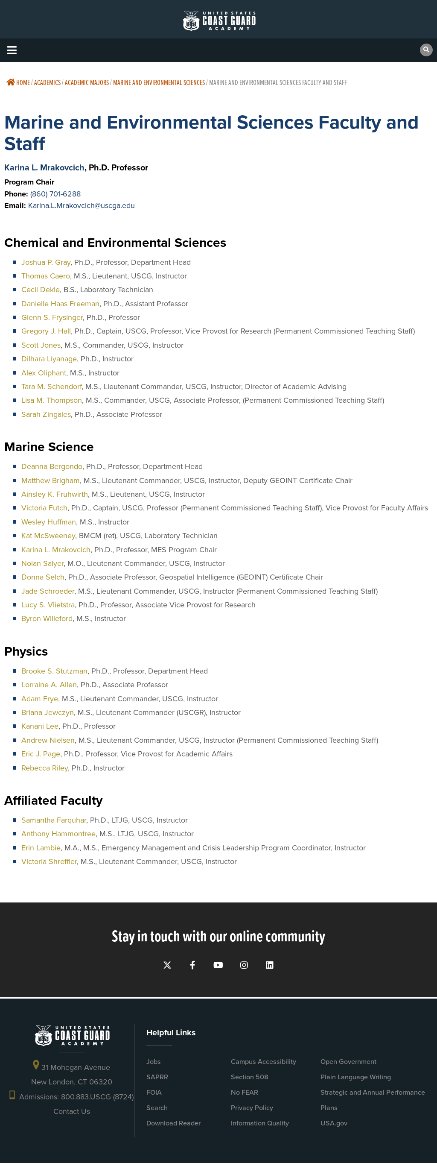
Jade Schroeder (47, 591)
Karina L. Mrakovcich (44, 167)
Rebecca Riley (44, 767)
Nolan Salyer (42, 563)
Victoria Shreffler (49, 861)
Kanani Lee (39, 726)
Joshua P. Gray (45, 262)
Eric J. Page (40, 753)
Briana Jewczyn (47, 712)
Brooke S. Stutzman (54, 671)
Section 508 (249, 1080)
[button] (11, 50)
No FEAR (244, 1095)
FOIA (154, 1095)
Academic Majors (87, 82)
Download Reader (173, 1126)
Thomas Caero (45, 275)
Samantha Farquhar (53, 820)
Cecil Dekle (40, 289)
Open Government (348, 1064)
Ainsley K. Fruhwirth (54, 494)
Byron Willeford (47, 618)
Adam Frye (39, 698)
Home (18, 82)
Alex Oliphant (43, 372)
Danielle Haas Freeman (60, 303)
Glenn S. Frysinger (52, 317)
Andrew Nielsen (48, 740)
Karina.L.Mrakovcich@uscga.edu (81, 205)
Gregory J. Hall (46, 331)
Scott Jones (41, 345)
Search (157, 1111)
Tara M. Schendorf (51, 386)
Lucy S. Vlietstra (48, 604)
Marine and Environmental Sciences (159, 82)
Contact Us (71, 1114)
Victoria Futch (44, 507)
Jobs (153, 1064)
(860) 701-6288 (55, 193)
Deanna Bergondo (51, 466)
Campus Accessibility (263, 1064)
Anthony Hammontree (58, 833)
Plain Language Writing (355, 1080)
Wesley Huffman (48, 521)
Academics (47, 82)
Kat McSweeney (48, 535)
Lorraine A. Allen (49, 684)
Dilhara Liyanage (49, 358)
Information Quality (260, 1126)
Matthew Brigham (50, 480)
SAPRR (157, 1080)
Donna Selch (42, 577)
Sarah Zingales (46, 414)
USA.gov (333, 1126)
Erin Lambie (41, 847)
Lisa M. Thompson (51, 400)
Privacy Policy (252, 1111)
